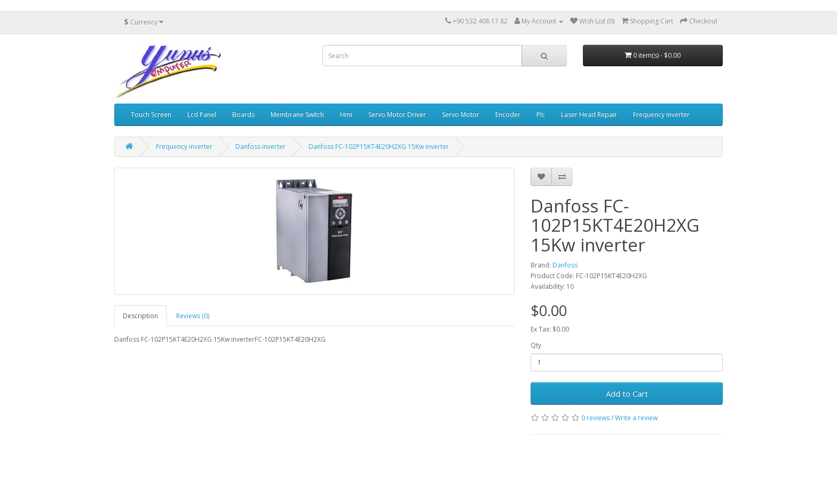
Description (140, 315)
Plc (540, 114)
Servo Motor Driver (397, 114)
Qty (536, 345)
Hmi (346, 114)
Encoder (507, 114)
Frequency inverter (661, 114)
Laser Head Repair (589, 114)
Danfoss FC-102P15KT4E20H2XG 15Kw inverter (379, 146)
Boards (243, 114)
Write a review (636, 417)
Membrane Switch (297, 114)
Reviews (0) (192, 315)
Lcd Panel (201, 114)
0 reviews (595, 417)
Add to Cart (627, 393)
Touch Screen (151, 114)
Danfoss (565, 265)
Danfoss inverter (260, 146)
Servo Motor (460, 114)
